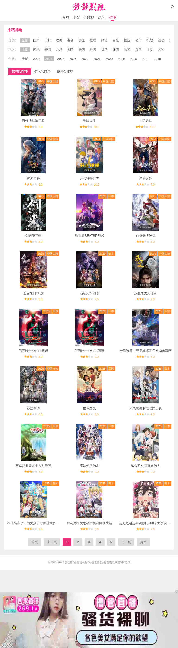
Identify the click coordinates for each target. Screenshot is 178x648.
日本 (104, 49)
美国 (70, 49)
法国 (81, 49)
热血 (81, 40)
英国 (93, 49)
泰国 (138, 49)
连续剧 (89, 17)
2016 (157, 59)
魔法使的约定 (89, 466)
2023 (72, 59)
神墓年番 (33, 178)
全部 (25, 40)
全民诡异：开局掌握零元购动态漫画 (146, 351)
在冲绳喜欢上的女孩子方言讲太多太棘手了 (38, 523)
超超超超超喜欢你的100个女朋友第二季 (147, 523)
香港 (47, 49)
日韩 (47, 40)
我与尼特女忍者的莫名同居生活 (89, 523)
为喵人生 (89, 121)
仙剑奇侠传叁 (145, 235)
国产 (36, 40)
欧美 (59, 40)
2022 (85, 59)
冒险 (115, 40)
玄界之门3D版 (33, 293)
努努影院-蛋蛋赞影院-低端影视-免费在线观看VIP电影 (97, 562)
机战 (149, 40)
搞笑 (104, 40)
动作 (138, 40)
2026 (36, 59)
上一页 (52, 542)
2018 (133, 59)
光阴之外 (145, 178)
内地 (36, 49)
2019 (121, 59)
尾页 (143, 542)
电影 (76, 17)
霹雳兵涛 (33, 408)
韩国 (115, 49)
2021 (97, 59)
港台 (70, 40)
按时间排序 (20, 71)
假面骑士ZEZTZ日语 (33, 351)
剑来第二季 (33, 235)
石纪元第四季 (89, 293)
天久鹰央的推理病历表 (145, 408)
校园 (127, 40)
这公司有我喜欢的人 (145, 466)
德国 (127, 49)
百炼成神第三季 (33, 121)
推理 (93, 40)
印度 (149, 49)
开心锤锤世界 (89, 178)
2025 (48, 59)
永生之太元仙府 (145, 293)
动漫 (112, 17)
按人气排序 (42, 71)
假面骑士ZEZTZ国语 (89, 351)
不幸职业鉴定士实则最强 (33, 466)
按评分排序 (65, 71)
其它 (161, 49)
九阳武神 (145, 121)
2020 (109, 59)
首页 (65, 17)
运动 (161, 40)
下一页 (126, 542)
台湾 (59, 49)
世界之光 (89, 408)
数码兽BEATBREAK (89, 235)
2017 (145, 59)
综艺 (101, 17)
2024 (60, 59)
